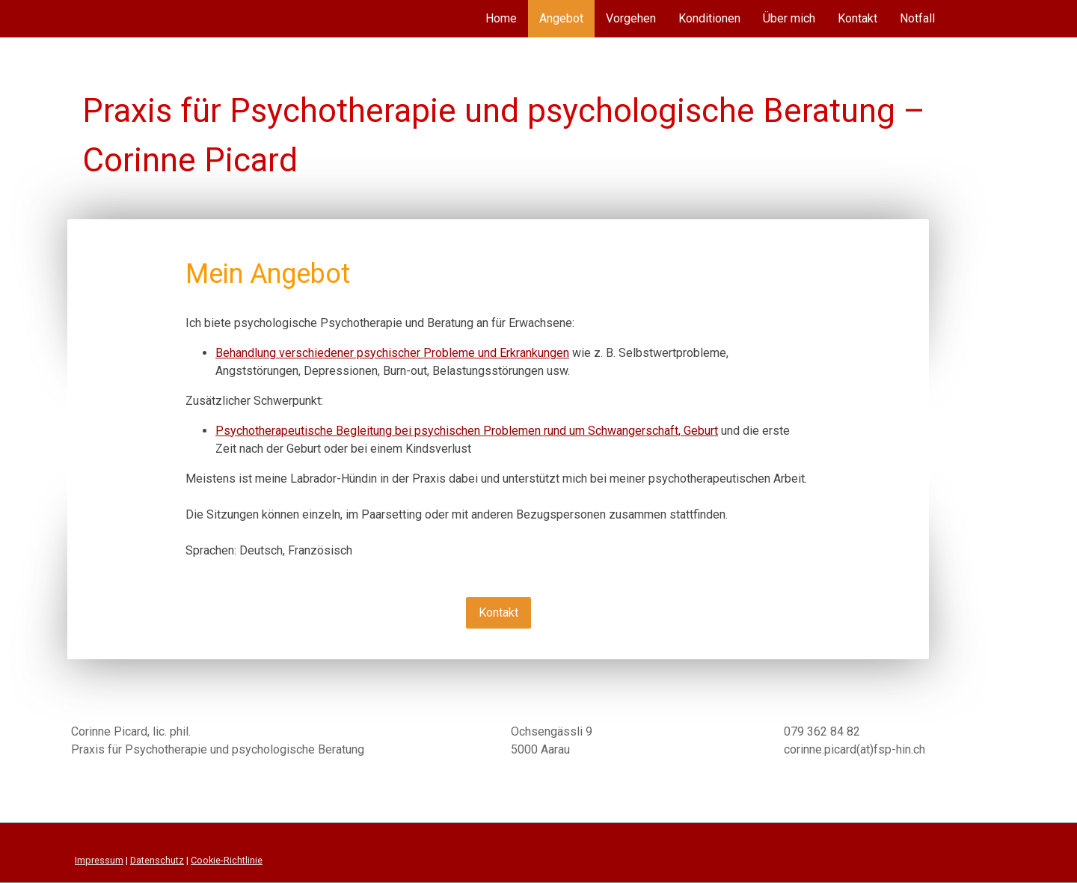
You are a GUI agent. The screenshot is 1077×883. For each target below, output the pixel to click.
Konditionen (709, 18)
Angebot (561, 18)
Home (501, 18)
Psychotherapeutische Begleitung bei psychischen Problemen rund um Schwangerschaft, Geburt (466, 431)
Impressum (99, 860)
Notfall (917, 18)
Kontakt (857, 18)
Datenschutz (157, 860)
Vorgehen (631, 18)
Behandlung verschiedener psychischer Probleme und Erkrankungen (392, 353)
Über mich (789, 18)
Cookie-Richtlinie (227, 860)
